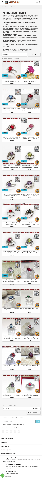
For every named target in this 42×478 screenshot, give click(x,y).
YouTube (11, 431)
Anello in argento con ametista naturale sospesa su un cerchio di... (11, 394)
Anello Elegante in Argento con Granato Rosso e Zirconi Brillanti (30, 337)
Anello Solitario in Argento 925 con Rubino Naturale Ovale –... (30, 80)
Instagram (19, 431)
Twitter (7, 431)
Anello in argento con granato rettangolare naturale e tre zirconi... (11, 366)
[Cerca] (21, 6)
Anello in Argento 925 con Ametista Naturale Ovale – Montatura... (30, 194)
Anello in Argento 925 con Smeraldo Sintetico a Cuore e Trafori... (30, 309)
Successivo (36, 409)
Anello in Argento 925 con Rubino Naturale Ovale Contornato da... (11, 252)
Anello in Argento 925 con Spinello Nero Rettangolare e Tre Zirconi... (30, 223)
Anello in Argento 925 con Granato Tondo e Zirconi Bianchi (11, 223)
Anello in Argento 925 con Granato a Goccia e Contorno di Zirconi (11, 80)
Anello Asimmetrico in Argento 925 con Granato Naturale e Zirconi (11, 137)
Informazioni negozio (8, 454)
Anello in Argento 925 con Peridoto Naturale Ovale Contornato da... (30, 166)
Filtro (34, 55)
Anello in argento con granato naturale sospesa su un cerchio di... (30, 366)
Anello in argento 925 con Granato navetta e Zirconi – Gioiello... (30, 280)
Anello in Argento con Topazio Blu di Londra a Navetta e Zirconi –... (11, 309)
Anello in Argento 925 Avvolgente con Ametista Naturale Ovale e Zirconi (11, 195)
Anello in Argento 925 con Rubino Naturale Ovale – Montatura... (30, 137)
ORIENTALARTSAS (6, 476)
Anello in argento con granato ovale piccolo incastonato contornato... (30, 394)
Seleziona (14, 55)
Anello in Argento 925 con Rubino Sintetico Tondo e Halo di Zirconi (30, 109)
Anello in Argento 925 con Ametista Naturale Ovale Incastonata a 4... (12, 166)
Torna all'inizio (33, 413)
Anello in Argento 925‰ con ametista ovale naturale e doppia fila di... (11, 281)
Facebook (3, 431)
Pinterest (15, 431)
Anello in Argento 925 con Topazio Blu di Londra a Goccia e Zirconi (11, 337)
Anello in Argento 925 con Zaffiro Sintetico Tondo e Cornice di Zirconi (12, 109)
